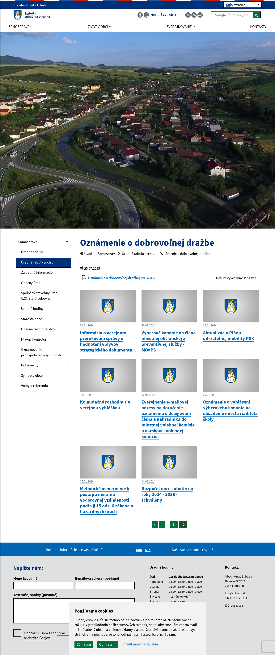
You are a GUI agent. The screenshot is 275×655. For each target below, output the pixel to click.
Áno (139, 550)
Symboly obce (32, 375)
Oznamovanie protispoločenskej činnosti (41, 352)
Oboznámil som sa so (50, 635)
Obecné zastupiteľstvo (38, 329)
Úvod (86, 253)
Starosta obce (31, 319)
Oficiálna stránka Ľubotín (32, 5)
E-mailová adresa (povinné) (97, 578)
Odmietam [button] (107, 644)
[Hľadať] (257, 14)
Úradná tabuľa (32, 252)
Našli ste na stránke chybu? (192, 549)
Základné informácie (37, 272)
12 (183, 524)
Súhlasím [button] (84, 644)
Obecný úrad (31, 282)
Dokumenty (29, 365)
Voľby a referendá (34, 385)
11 (174, 524)
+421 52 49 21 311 (236, 598)
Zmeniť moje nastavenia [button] (139, 644)
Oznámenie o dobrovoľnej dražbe (184, 253)
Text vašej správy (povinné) (35, 594)
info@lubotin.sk (235, 593)
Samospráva (27, 241)
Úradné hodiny (32, 308)
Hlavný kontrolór (33, 339)
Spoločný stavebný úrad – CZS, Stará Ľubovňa (40, 295)
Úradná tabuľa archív (37, 262)
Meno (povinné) (26, 578)
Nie (148, 550)
